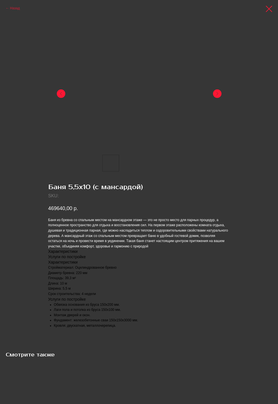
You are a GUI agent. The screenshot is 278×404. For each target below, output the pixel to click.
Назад (15, 8)
